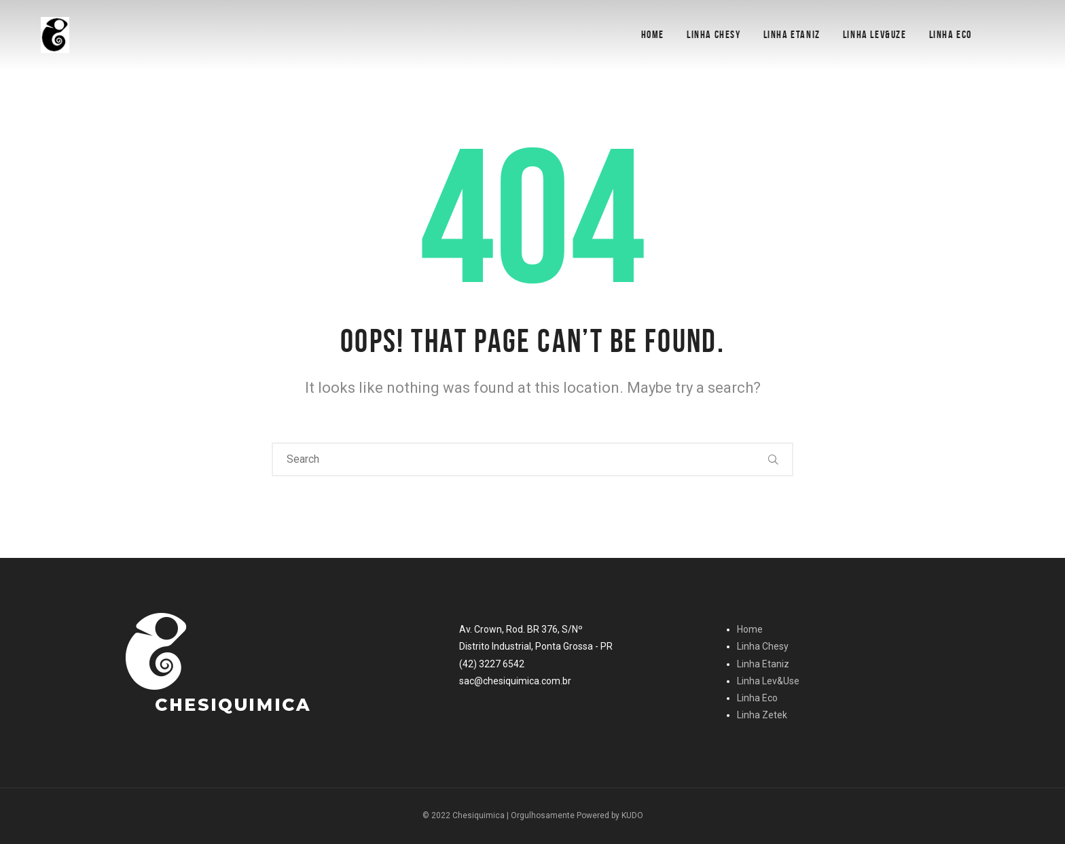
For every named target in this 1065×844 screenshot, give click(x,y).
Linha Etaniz (791, 34)
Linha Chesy (714, 34)
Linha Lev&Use (768, 680)
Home (652, 34)
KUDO (632, 815)
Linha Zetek (762, 714)
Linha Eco (950, 34)
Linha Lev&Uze (875, 34)
